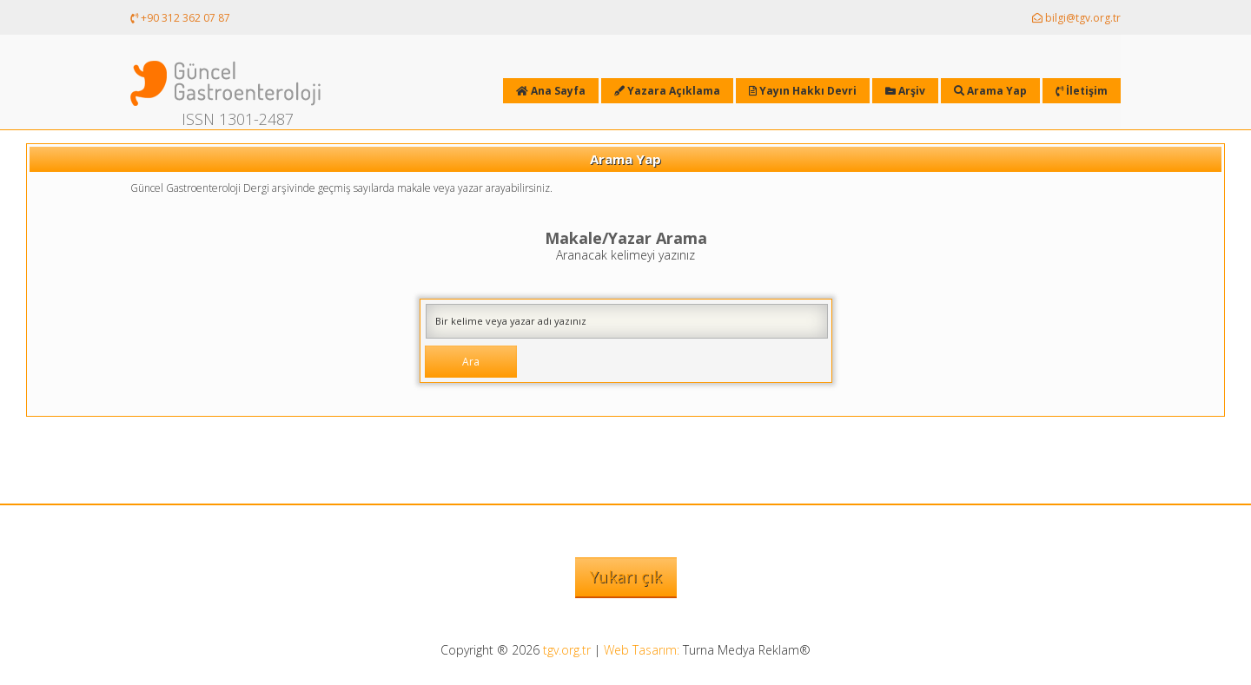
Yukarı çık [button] (626, 576)
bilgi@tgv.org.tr (1076, 17)
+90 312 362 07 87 (180, 17)
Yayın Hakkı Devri (803, 90)
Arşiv (905, 90)
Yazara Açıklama (667, 90)
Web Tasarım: (641, 650)
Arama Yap (990, 90)
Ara (471, 361)
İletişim (1082, 90)
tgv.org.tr (567, 650)
